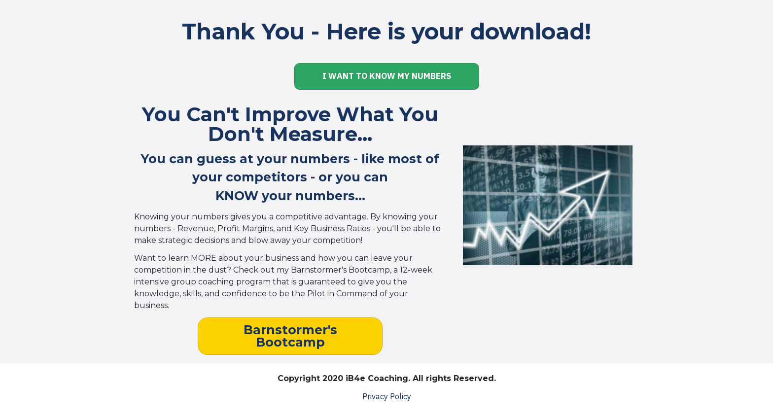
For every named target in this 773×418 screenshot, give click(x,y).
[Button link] (386, 76)
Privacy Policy (386, 396)
